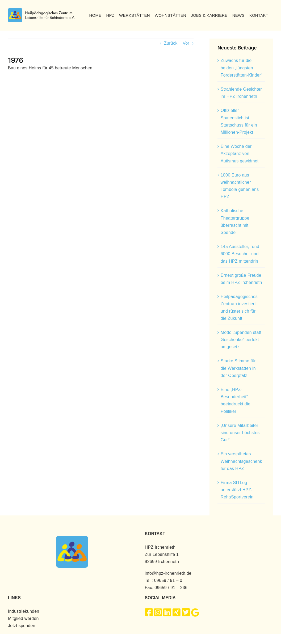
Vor (186, 43)
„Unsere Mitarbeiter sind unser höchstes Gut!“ (240, 432)
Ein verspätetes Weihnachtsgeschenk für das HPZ (241, 461)
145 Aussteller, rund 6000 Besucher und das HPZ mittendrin (240, 253)
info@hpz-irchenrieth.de (168, 573)
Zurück (170, 43)
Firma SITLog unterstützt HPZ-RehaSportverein (237, 489)
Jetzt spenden (21, 625)
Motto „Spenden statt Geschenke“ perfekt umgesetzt (241, 339)
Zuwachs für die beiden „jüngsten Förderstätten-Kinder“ (241, 67)
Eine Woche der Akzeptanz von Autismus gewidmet (240, 153)
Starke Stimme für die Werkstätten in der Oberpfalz (238, 368)
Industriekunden (23, 611)
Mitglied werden (23, 618)
